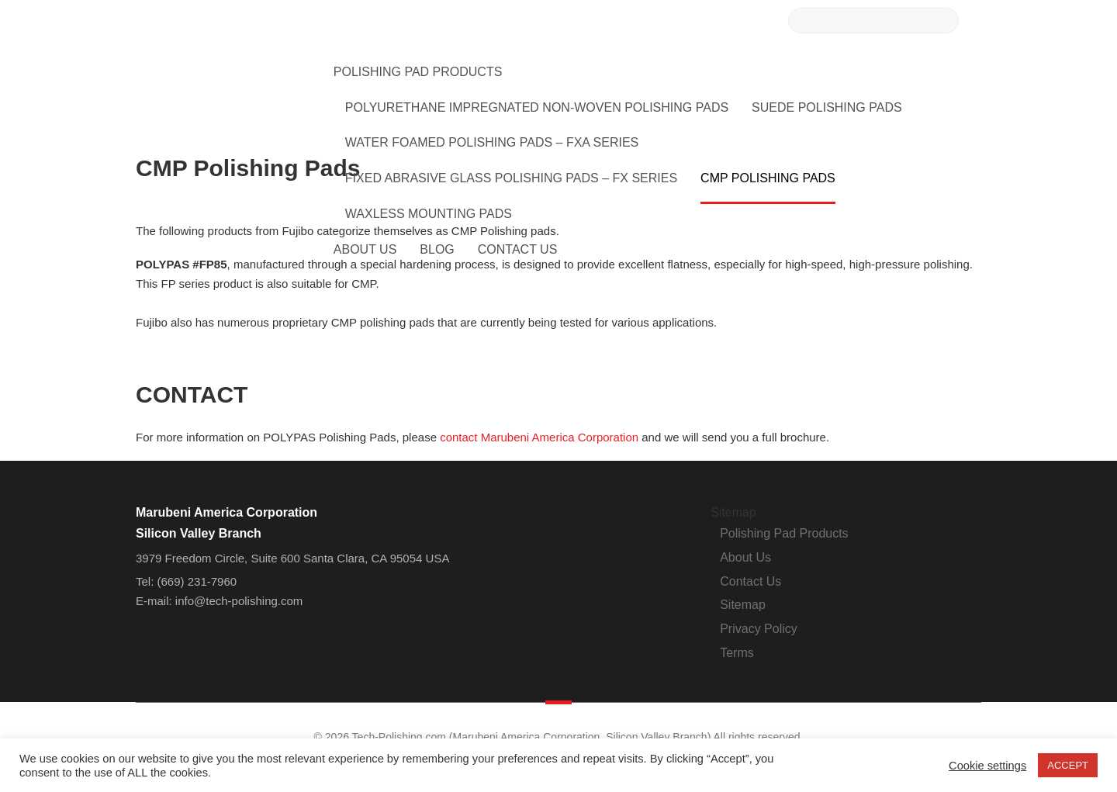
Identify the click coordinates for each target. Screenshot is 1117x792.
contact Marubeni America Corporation (539, 437)
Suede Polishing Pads (827, 107)
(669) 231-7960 (197, 581)
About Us (365, 249)
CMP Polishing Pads (767, 178)
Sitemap (743, 604)
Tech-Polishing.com (220, 70)
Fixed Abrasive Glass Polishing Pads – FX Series (511, 178)
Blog (437, 249)
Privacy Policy (758, 628)
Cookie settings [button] (987, 765)
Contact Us (518, 249)
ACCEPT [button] (1067, 765)
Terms (737, 652)
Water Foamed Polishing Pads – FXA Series (491, 142)
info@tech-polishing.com (239, 600)
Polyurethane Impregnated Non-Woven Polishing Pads (536, 107)
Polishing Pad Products (418, 71)
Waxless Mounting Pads (428, 213)
